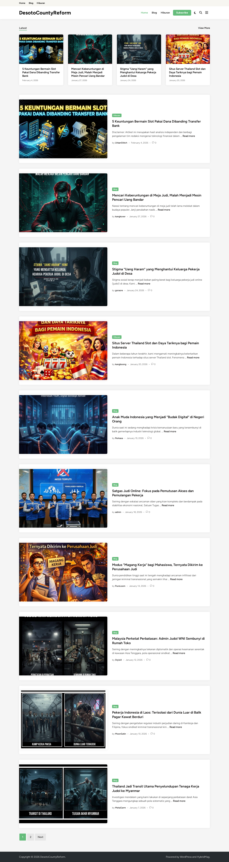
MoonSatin (120, 733)
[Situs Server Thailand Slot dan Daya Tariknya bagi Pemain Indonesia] (188, 49)
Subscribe (182, 12)
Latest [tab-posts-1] (23, 28)
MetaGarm (120, 807)
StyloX (118, 660)
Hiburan (41, 3)
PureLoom (120, 586)
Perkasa (119, 438)
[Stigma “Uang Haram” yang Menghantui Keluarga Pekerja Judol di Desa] (139, 49)
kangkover (120, 216)
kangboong (120, 364)
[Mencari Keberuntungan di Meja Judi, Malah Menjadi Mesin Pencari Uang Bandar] (90, 49)
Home (22, 3)
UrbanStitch (121, 142)
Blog (31, 3)
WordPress (186, 856)
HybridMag (203, 856)
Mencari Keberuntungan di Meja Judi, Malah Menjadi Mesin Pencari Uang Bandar (88, 72)
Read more (189, 135)
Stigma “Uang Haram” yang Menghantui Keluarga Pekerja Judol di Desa (138, 72)
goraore (119, 290)
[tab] (23, 28)
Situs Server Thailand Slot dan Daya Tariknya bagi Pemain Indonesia (187, 72)
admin (118, 512)
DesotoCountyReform (45, 13)
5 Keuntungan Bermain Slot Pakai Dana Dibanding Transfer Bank (41, 72)
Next (40, 836)
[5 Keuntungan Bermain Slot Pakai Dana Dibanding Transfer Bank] (41, 49)
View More (204, 28)
